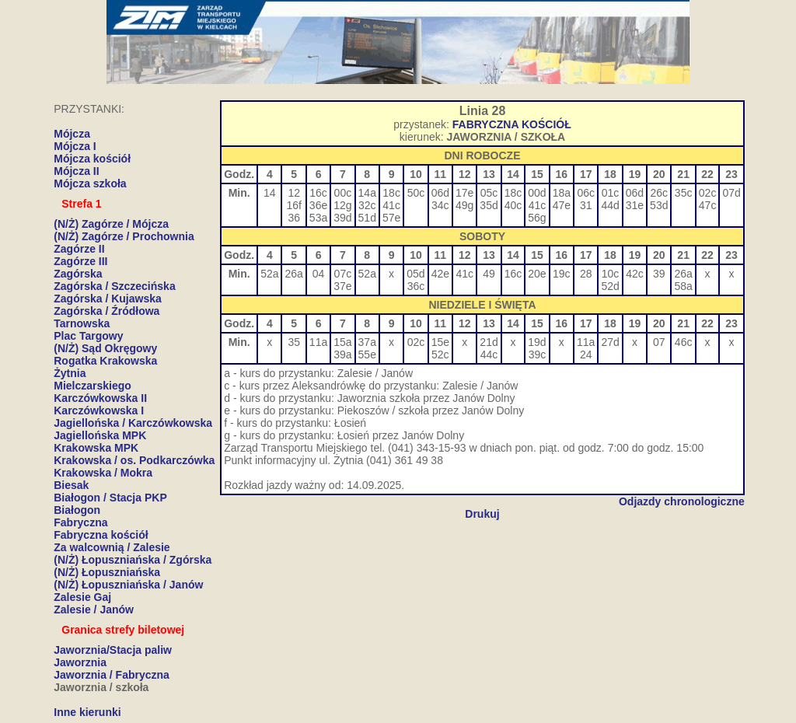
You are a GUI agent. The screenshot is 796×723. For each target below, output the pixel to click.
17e (464, 193)
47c (708, 205)
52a (269, 273)
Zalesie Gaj (82, 597)
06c (586, 193)
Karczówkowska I (99, 410)
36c (416, 286)
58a (683, 286)
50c (416, 193)
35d (489, 205)
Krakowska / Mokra (103, 472)
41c (391, 205)
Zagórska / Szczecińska (114, 286)
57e (391, 217)
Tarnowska (82, 323)
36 (294, 217)
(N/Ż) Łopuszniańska (107, 572)
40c (513, 205)
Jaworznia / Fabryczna (111, 675)
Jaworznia (80, 662)
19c (562, 273)
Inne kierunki (87, 712)
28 (586, 273)
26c (659, 193)
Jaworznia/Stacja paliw (113, 650)
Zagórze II (79, 249)
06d (440, 193)
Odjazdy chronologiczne (682, 501)
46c (684, 342)
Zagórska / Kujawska (108, 298)
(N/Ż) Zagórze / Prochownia (124, 236)
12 (294, 193)
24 (586, 354)
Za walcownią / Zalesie (111, 547)
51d (367, 217)
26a (293, 273)
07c (343, 273)
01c (611, 193)
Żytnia (70, 373)
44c (489, 354)
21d (489, 342)
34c (440, 205)
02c (708, 193)
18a (562, 193)
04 (318, 273)
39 (659, 273)
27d (610, 342)
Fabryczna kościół (101, 535)
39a (342, 354)
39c (537, 354)
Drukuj (482, 514)
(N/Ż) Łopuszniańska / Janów (128, 584)
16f (293, 205)
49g (464, 205)
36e (318, 205)
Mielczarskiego (92, 385)
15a (342, 342)
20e (537, 273)
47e (562, 205)
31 (586, 205)
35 (294, 342)
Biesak (71, 485)
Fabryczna (80, 522)
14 (270, 193)
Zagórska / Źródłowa (106, 311)
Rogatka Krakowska (105, 361)
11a (318, 342)
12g (342, 205)
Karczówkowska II (100, 398)
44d (610, 205)
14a (367, 193)
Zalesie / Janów (94, 609)
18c (391, 193)
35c (684, 193)
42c (635, 273)
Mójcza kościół (92, 158)
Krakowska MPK (96, 448)
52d (610, 286)
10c (611, 273)
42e (440, 273)
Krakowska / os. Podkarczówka (134, 460)
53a (318, 217)
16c (318, 193)
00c (343, 193)
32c (367, 205)
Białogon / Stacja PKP (110, 497)
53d (659, 205)
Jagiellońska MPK (100, 435)
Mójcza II (76, 171)
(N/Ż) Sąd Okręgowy (105, 348)
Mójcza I (75, 146)
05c (489, 193)
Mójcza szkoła (90, 183)
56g (537, 217)
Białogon (77, 510)
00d (537, 193)
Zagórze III (80, 261)
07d (731, 193)
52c (440, 354)
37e (342, 286)
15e (440, 342)
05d (415, 273)
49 (489, 273)
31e (635, 205)
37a (367, 342)
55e (367, 354)
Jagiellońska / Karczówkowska (133, 423)
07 (659, 342)
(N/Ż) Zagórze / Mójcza (111, 224)
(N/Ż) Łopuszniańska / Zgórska (132, 560)
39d (342, 217)
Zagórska (78, 273)
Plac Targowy (88, 336)
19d (537, 342)
